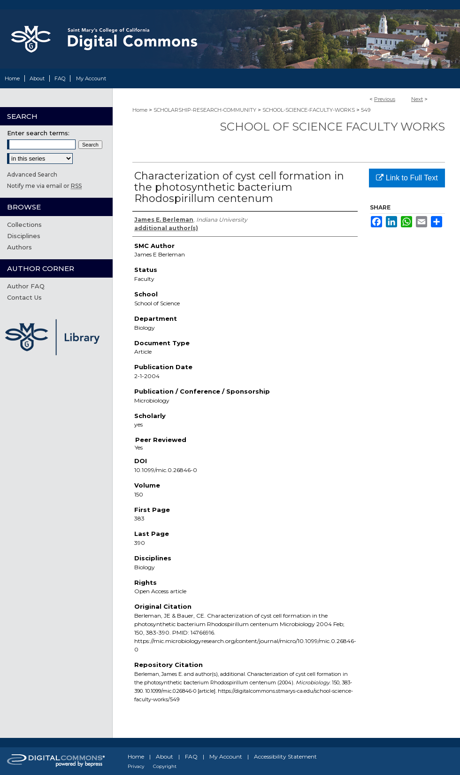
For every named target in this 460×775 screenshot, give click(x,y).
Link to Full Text (406, 178)
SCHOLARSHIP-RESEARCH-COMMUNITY (204, 110)
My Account (225, 756)
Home (139, 110)
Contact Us (24, 297)
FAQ (191, 756)
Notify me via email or (44, 185)
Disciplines (23, 236)
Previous (384, 99)
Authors (19, 247)
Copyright (164, 766)
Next (417, 99)
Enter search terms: (38, 133)
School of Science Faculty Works (332, 126)
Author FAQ (26, 286)
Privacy (136, 766)
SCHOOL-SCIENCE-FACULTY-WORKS (308, 110)
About (164, 756)
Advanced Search (32, 174)
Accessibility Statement (285, 756)
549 (365, 110)
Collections (24, 224)
